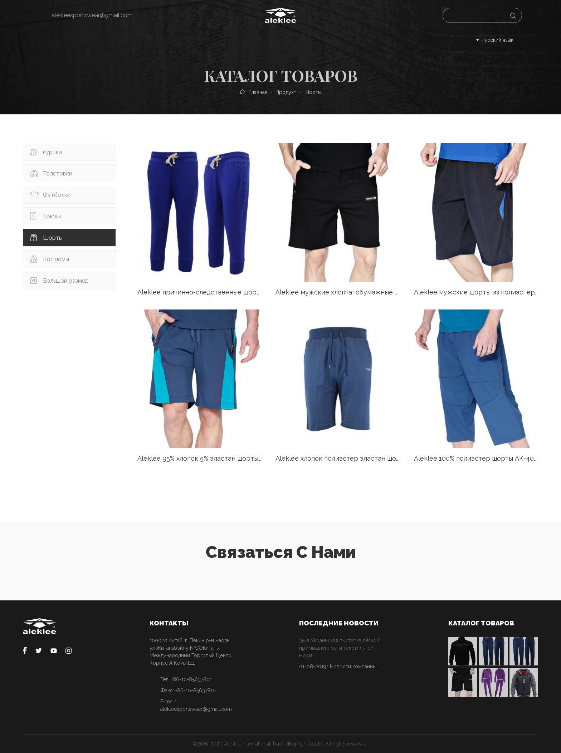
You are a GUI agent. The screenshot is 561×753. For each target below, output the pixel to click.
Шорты (53, 237)
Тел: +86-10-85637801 (186, 679)
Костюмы (56, 259)
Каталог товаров (93, 39)
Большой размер (66, 280)
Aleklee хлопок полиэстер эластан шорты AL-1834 (337, 458)
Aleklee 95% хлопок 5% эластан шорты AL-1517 (199, 458)
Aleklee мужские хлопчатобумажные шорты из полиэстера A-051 (337, 292)
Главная (39, 39)
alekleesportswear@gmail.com (92, 15)
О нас (307, 39)
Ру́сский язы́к (497, 40)
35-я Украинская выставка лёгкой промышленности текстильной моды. (339, 648)
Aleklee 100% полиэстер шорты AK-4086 (476, 458)
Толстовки (57, 173)
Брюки (52, 216)
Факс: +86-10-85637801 (188, 690)
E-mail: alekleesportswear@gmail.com (196, 705)
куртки (52, 152)
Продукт (285, 92)
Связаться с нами (360, 39)
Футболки (56, 195)
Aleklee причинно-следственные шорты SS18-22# (199, 292)
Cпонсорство (260, 39)
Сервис (147, 39)
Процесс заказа (199, 39)
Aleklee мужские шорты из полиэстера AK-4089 (476, 292)
